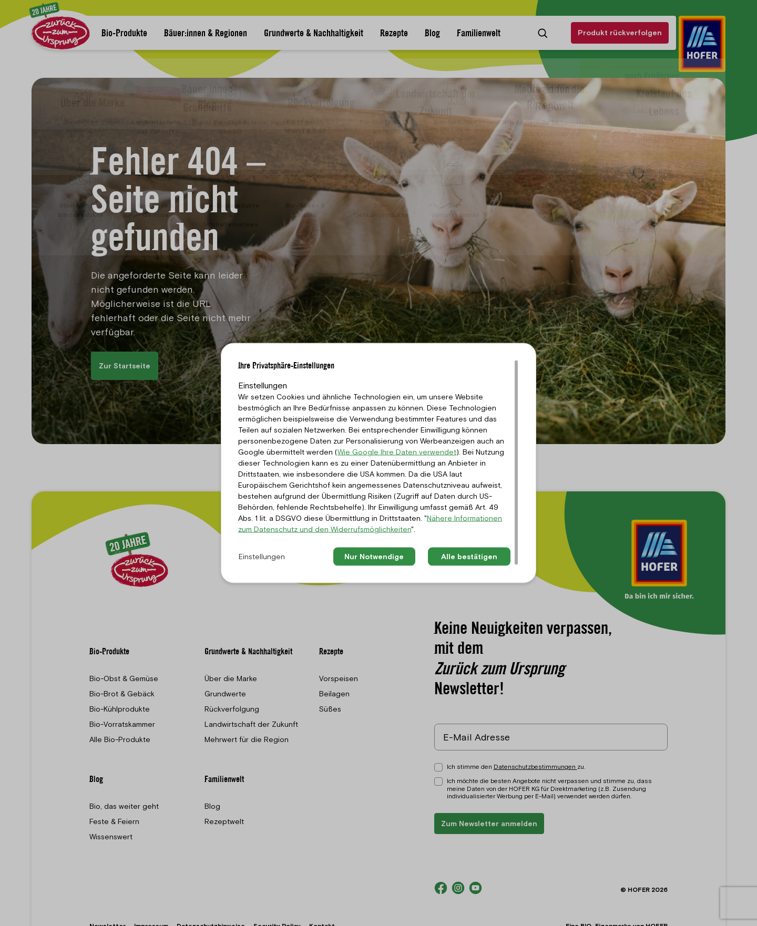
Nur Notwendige (374, 556)
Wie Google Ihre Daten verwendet (396, 452)
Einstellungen (262, 556)
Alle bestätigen (469, 556)
